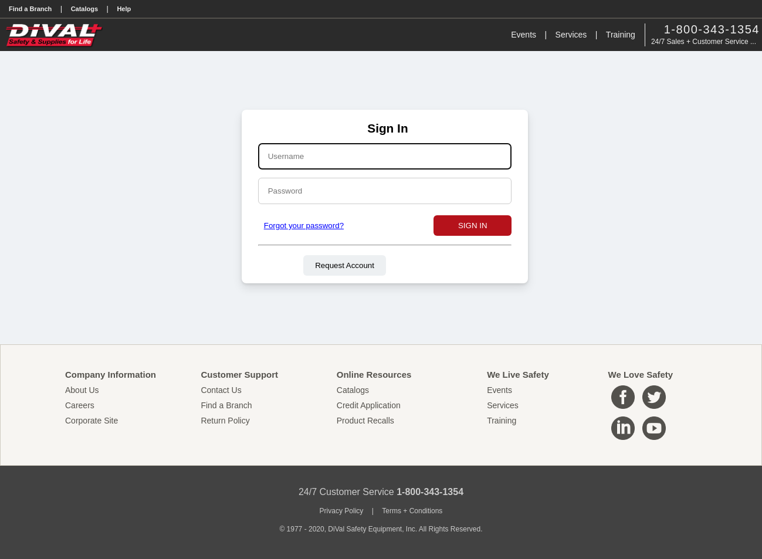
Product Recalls (365, 420)
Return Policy (225, 420)
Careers (79, 405)
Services (571, 34)
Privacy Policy (342, 511)
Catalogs (84, 8)
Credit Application (369, 405)
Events (523, 34)
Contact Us (221, 390)
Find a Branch (30, 8)
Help (124, 8)
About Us (82, 390)
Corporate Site (91, 420)
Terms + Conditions (412, 511)
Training (620, 34)
